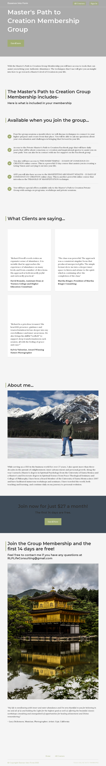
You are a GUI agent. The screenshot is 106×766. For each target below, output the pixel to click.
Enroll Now (53, 521)
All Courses (83, 3)
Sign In (95, 3)
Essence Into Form (18, 3)
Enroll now (16, 43)
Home (48, 756)
